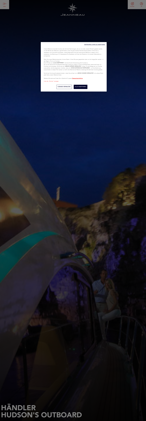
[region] (74, 66)
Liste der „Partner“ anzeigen (51, 81)
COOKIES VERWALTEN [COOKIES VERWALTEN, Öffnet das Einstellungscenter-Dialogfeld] (64, 86)
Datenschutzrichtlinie (77, 78)
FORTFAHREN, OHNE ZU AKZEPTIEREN (94, 44)
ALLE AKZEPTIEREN (80, 86)
